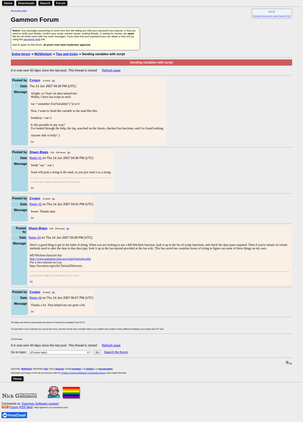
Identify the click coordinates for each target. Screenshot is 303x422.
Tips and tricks (67, 54)
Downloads (26, 3)
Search (45, 3)
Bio (53, 81)
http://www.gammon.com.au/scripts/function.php (60, 258)
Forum (61, 3)
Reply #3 (34, 237)
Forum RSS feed (20, 407)
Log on (271, 11)
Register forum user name (265, 16)
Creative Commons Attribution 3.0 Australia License (83, 373)
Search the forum (116, 352)
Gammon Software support (40, 403)
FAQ (288, 16)
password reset (31, 39)
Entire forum (21, 54)
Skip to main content (19, 11)
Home (8, 3)
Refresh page (111, 70)
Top (32, 141)
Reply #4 (35, 297)
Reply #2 (35, 204)
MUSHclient (43, 54)
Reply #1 (35, 158)
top (289, 363)
